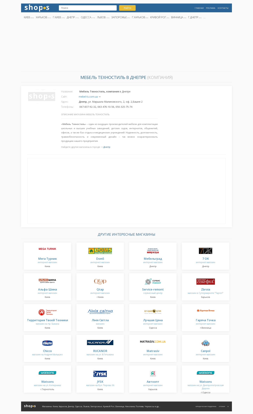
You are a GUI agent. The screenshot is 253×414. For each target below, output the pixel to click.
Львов (101, 17)
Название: (67, 91)
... (204, 17)
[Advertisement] (126, 46)
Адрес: (65, 101)
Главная (199, 8)
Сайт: (64, 96)
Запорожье (119, 17)
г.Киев (57, 17)
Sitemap (222, 406)
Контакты (223, 8)
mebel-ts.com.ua (88, 96)
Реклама (210, 8)
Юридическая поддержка (206, 406)
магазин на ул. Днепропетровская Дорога (206, 385)
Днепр (71, 17)
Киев (27, 17)
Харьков (41, 17)
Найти (127, 7)
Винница (177, 17)
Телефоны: (67, 106)
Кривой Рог (158, 17)
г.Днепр (193, 17)
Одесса (86, 17)
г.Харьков (138, 17)
